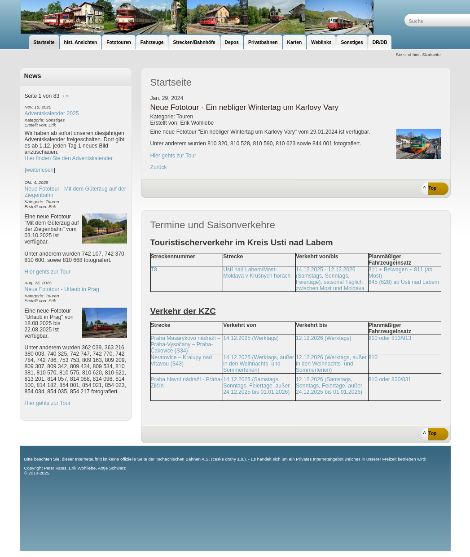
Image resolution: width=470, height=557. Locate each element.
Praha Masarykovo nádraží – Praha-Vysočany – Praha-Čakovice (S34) (185, 344)
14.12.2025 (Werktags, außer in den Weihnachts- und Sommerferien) (258, 363)
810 (373, 357)
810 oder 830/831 (390, 379)
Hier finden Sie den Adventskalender (69, 158)
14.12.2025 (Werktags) (250, 338)
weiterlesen (40, 170)
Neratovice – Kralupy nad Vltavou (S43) (181, 360)
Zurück (158, 167)
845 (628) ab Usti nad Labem (404, 282)
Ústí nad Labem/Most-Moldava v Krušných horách (256, 272)
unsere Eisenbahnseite (212, 17)
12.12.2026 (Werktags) (323, 338)
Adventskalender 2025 (52, 113)
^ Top (430, 188)
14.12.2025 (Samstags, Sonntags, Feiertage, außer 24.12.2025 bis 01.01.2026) (256, 385)
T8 (154, 269)
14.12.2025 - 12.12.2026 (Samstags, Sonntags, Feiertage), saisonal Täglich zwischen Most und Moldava (330, 279)
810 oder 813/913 (390, 338)
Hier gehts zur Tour (47, 272)
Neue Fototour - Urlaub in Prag (62, 289)
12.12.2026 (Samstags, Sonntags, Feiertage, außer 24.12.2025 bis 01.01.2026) (329, 385)
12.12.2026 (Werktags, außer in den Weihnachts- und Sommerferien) (331, 363)
